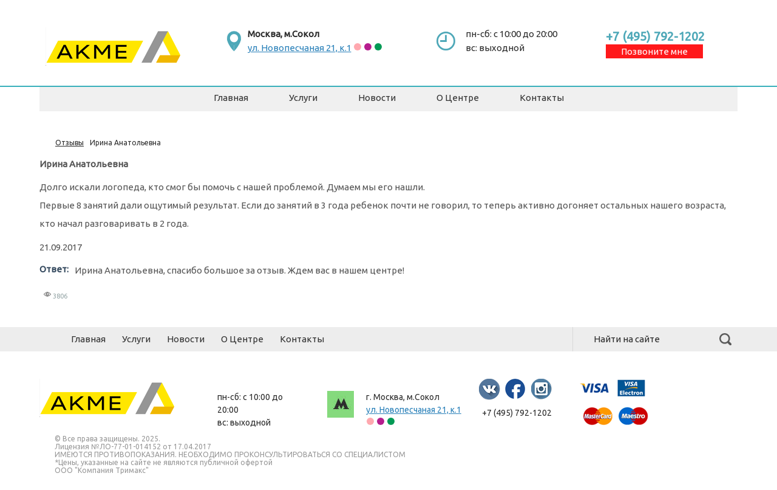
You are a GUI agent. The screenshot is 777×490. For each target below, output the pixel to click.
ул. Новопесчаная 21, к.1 (299, 48)
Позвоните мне (654, 51)
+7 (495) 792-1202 (655, 36)
